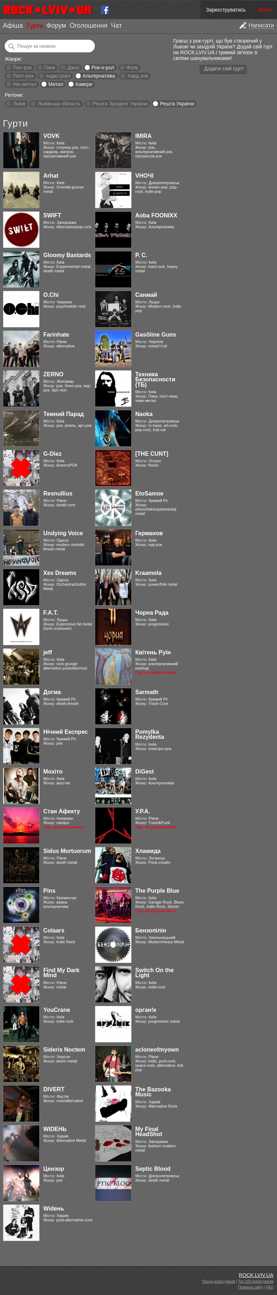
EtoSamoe (149, 493)
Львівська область (59, 104)
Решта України (177, 104)
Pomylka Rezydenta (149, 734)
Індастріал (58, 76)
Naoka (144, 414)
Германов (149, 533)
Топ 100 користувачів (255, 1281)
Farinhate (56, 335)
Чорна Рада (151, 613)
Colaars (54, 930)
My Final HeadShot (148, 1131)
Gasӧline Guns (155, 335)
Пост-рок (23, 76)
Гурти (34, 25)
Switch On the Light (154, 972)
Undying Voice (63, 533)
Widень (53, 1208)
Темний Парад (63, 414)
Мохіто (52, 771)
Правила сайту (250, 1287)
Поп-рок (22, 67)
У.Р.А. (142, 811)
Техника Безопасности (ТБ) (155, 379)
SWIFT (52, 215)
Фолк (132, 67)
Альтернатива (99, 76)
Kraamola (148, 573)
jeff (47, 652)
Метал (55, 84)
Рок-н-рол (103, 67)
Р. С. (141, 255)
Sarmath (146, 692)
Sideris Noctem (64, 1050)
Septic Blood (153, 1169)
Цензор (53, 1169)
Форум (56, 25)
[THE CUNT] (151, 454)
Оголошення (88, 25)
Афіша (13, 25)
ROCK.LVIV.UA (256, 1275)
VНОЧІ (144, 176)
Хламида (148, 851)
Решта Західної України (120, 104)
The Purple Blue (157, 891)
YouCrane (56, 1010)
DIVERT (54, 1089)
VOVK (51, 136)
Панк (49, 67)
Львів (19, 104)
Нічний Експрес (65, 732)
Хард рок (137, 76)
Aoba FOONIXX (156, 215)
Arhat (50, 176)
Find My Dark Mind (61, 972)
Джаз (73, 67)
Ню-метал (24, 84)
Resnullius (57, 493)
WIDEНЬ (55, 1129)
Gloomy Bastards (67, 255)
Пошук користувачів (218, 1281)
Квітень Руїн (153, 652)
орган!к (145, 1010)
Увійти (264, 10)
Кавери (83, 84)
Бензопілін (150, 930)
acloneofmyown (157, 1050)
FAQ (269, 1287)
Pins (49, 891)
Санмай (146, 295)
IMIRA (143, 136)
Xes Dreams (59, 573)
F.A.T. (50, 613)
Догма (52, 692)
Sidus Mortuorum (67, 851)
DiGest (144, 771)
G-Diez (52, 454)
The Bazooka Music (153, 1091)
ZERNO (53, 374)
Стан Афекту (61, 811)
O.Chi (51, 295)
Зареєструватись (226, 10)
